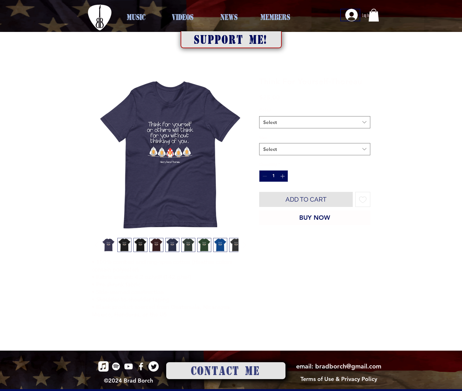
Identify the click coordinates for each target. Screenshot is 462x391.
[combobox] (314, 122)
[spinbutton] (273, 176)
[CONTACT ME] (225, 370)
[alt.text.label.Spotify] (116, 366)
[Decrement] (264, 176)
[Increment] (283, 176)
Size (263, 137)
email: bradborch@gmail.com (338, 366)
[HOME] (100, 17)
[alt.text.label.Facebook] (141, 366)
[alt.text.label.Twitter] (153, 366)
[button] (231, 39)
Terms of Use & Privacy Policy (338, 379)
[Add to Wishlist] (362, 199)
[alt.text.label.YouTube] (128, 366)
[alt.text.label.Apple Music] (103, 366)
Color (265, 110)
